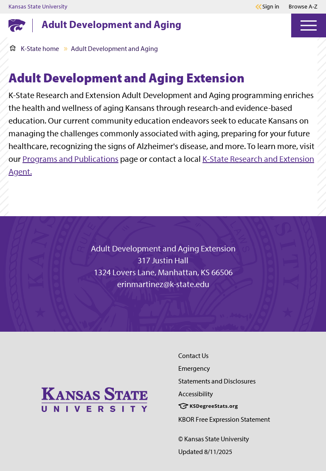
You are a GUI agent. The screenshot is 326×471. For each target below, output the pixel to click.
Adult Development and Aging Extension (163, 248)
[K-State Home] (16, 25)
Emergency (194, 368)
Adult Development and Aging (111, 24)
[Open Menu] (308, 25)
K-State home (34, 49)
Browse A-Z (303, 6)
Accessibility (195, 394)
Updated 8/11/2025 (205, 452)
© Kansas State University (213, 439)
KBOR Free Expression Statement (224, 419)
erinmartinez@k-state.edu (163, 284)
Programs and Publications (70, 159)
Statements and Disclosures (217, 381)
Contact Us (193, 356)
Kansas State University (37, 6)
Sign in (270, 6)
